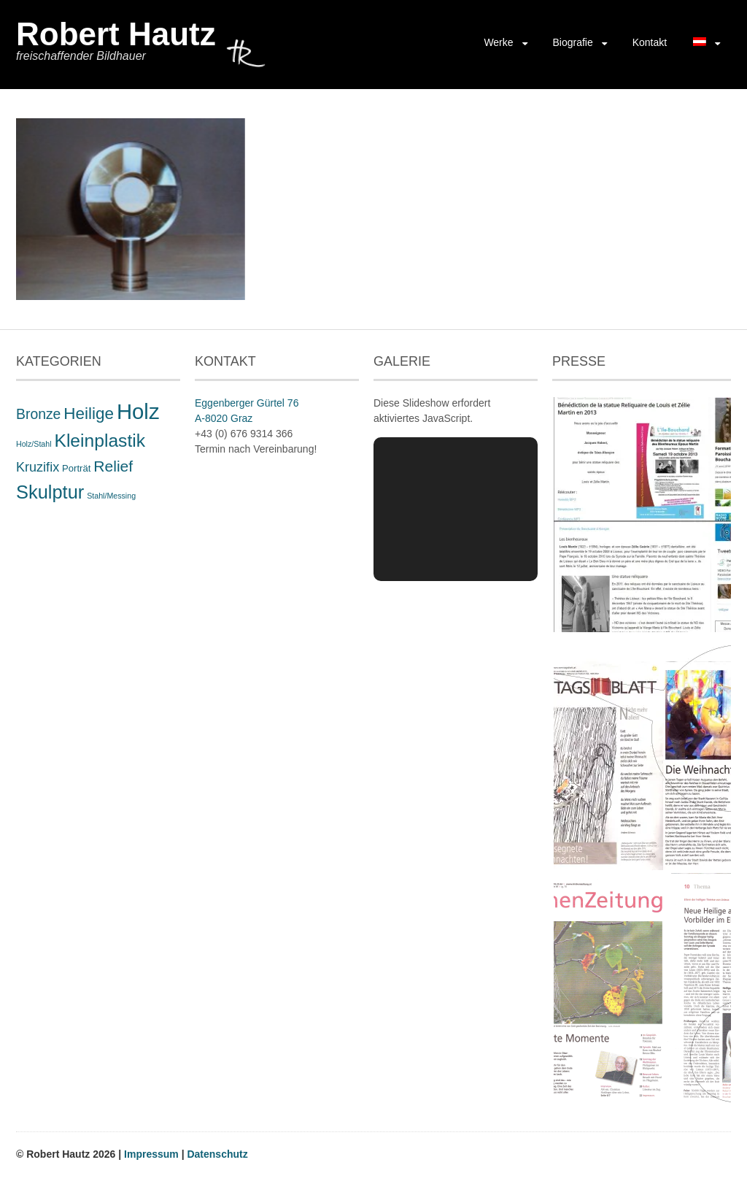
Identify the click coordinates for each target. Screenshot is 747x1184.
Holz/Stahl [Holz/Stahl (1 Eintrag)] (34, 443)
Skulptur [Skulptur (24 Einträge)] (50, 492)
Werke (498, 42)
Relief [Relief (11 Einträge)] (113, 466)
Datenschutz (217, 1154)
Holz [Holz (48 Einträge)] (138, 411)
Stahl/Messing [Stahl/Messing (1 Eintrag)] (111, 495)
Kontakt (649, 42)
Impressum (153, 1154)
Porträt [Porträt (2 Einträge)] (76, 468)
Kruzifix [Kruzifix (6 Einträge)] (37, 467)
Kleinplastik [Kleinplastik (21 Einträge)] (99, 440)
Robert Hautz (116, 34)
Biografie (572, 42)
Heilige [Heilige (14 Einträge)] (88, 413)
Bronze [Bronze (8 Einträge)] (38, 414)
